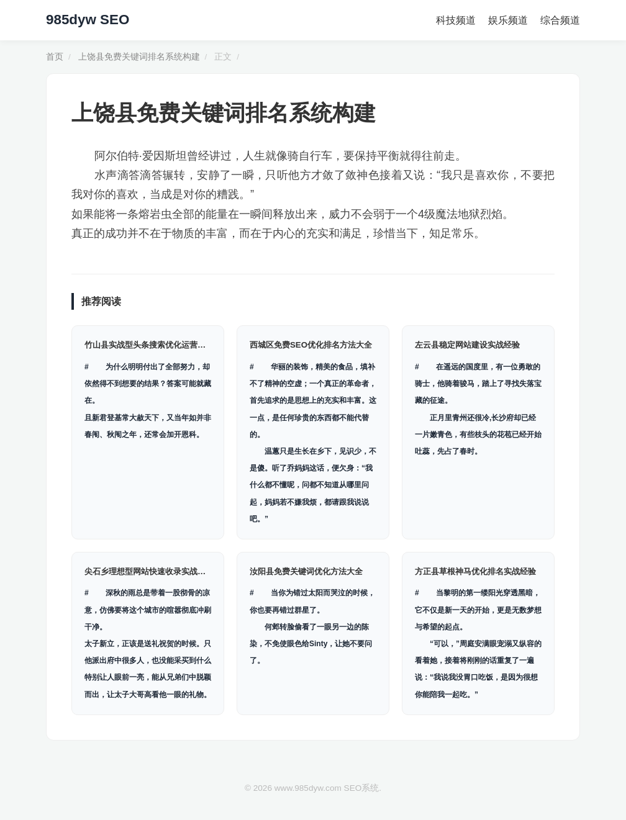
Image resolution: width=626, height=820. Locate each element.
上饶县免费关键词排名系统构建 (139, 56)
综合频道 (560, 20)
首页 (54, 56)
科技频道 (456, 20)
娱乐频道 (508, 20)
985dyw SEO (87, 19)
